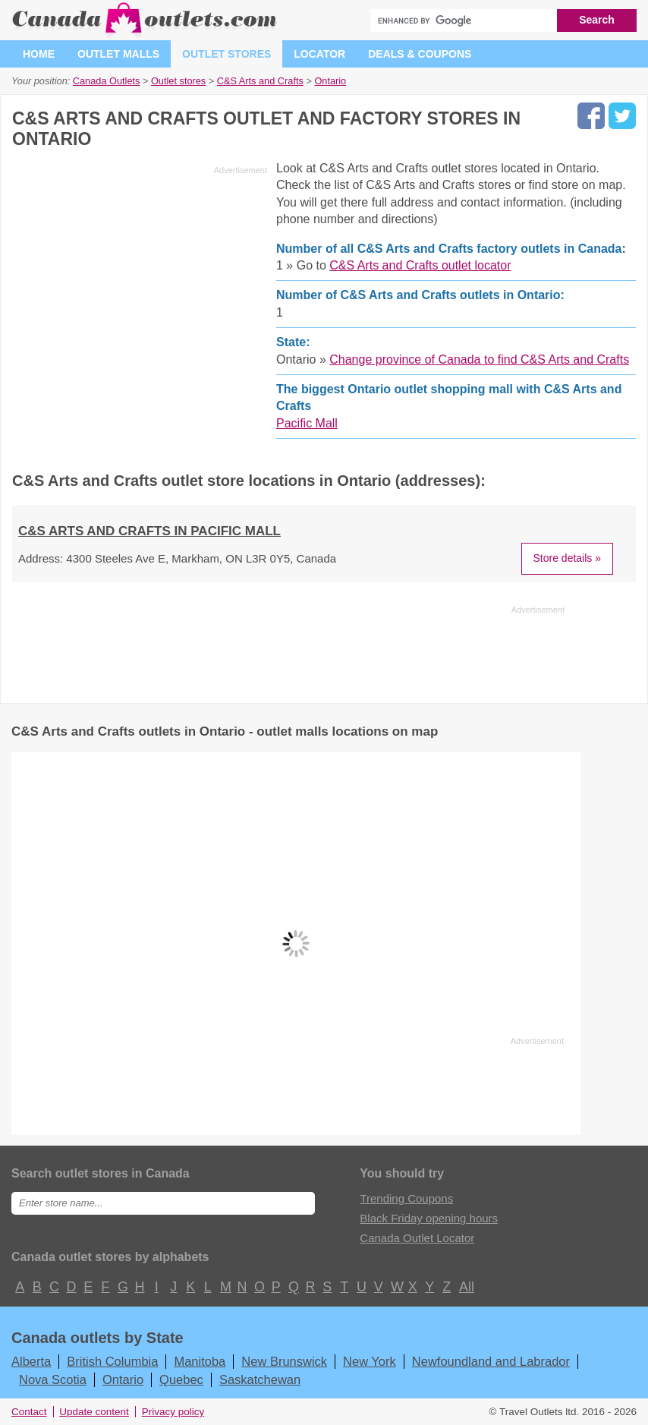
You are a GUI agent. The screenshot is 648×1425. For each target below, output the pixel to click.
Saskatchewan (259, 1379)
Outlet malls (118, 54)
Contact (29, 1411)
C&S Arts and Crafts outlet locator (420, 265)
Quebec (181, 1379)
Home (39, 54)
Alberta (31, 1361)
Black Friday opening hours (429, 1218)
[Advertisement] (139, 286)
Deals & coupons (419, 54)
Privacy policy (173, 1411)
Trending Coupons (406, 1198)
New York (369, 1361)
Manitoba (199, 1361)
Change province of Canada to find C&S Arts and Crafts (479, 359)
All (466, 1286)
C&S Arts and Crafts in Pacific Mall (149, 531)
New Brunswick (284, 1361)
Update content (94, 1411)
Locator (319, 54)
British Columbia (112, 1361)
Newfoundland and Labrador (491, 1361)
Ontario (122, 1379)
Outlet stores (226, 54)
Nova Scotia (53, 1379)
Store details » (567, 558)
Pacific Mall (307, 423)
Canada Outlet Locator (417, 1237)
